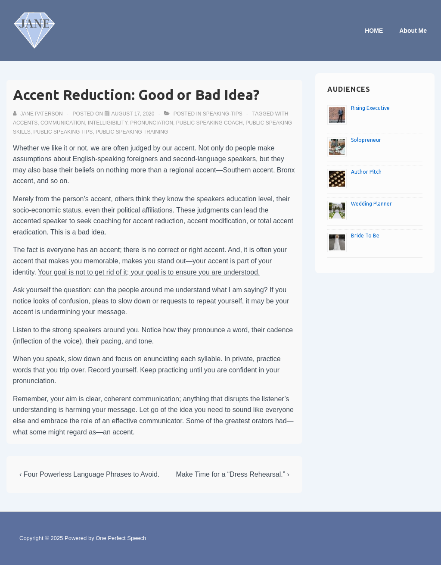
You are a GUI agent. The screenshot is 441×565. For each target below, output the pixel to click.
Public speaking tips (63, 132)
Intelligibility (107, 123)
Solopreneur (366, 140)
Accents (25, 123)
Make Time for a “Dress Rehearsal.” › (232, 474)
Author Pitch (366, 172)
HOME (374, 30)
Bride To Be (365, 235)
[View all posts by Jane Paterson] (38, 114)
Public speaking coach (209, 123)
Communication (62, 123)
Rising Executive (370, 108)
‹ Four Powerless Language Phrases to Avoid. (89, 474)
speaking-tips (222, 114)
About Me (413, 30)
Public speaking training (132, 132)
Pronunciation (151, 123)
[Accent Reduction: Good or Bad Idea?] (133, 114)
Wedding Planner (371, 203)
